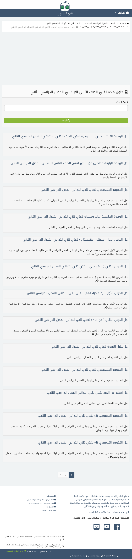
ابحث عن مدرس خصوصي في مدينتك (42, 503)
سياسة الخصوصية (49, 510)
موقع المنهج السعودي (16, 551)
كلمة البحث (122, 102)
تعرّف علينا (51, 496)
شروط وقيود (96, 555)
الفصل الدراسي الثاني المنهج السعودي (100, 23)
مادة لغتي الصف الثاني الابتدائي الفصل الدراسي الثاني (103, 26)
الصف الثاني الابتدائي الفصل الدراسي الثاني (63, 23)
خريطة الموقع (112, 555)
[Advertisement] (66, 59)
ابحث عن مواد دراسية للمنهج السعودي (41, 499)
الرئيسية (124, 23)
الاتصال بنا (51, 506)
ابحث (66, 120)
